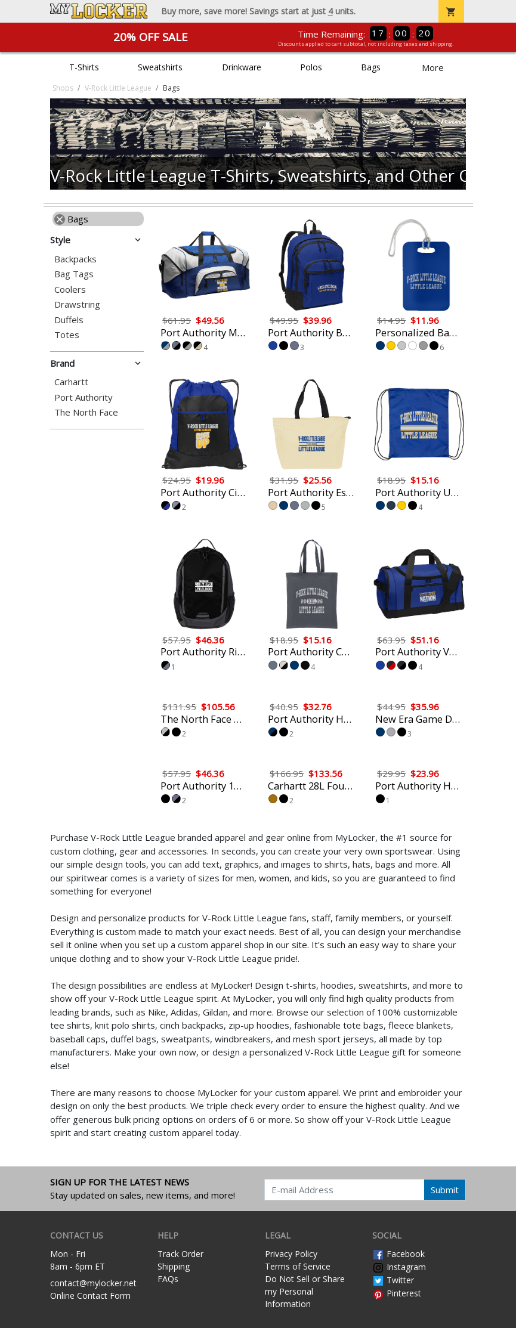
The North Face (86, 412)
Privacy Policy (291, 1253)
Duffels (69, 320)
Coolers (70, 289)
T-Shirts (84, 67)
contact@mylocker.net (93, 1283)
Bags (371, 67)
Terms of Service (297, 1266)
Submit (445, 1190)
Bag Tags (74, 274)
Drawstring (77, 304)
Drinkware (241, 67)
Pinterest (396, 1293)
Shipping (173, 1266)
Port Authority (83, 397)
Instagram (399, 1267)
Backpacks (75, 259)
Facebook (398, 1253)
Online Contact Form (90, 1295)
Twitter (393, 1280)
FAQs (167, 1278)
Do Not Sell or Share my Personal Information (305, 1291)
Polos (311, 67)
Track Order (180, 1253)
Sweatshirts (160, 67)
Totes (66, 335)
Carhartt (71, 382)
